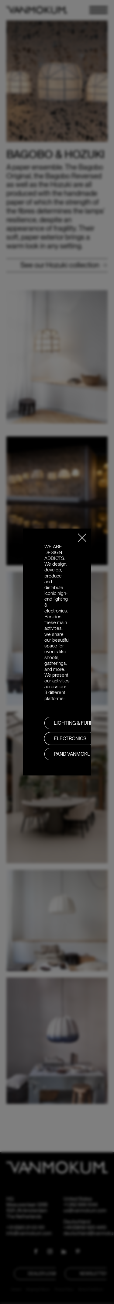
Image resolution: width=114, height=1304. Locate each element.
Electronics (70, 738)
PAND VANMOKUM (74, 754)
